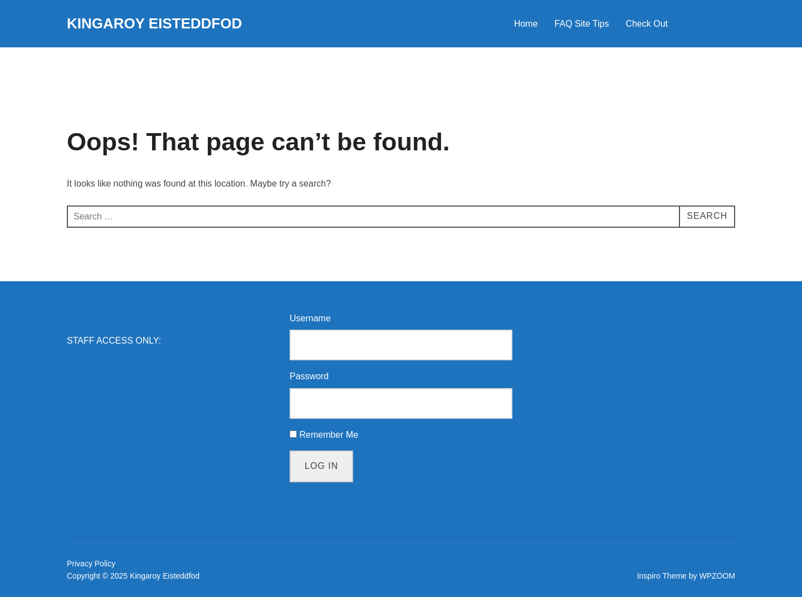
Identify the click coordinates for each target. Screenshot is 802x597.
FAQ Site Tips (582, 23)
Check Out (646, 23)
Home (526, 23)
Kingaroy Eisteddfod (154, 23)
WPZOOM (717, 575)
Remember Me (328, 434)
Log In (321, 466)
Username (310, 318)
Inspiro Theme (662, 575)
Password (309, 376)
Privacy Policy (91, 563)
